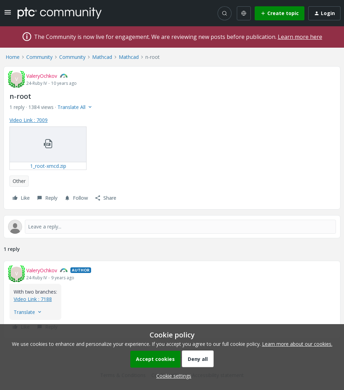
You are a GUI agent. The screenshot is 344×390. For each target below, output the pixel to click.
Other (19, 181)
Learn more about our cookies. (297, 344)
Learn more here (300, 37)
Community (39, 57)
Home (13, 57)
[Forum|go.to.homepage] (60, 13)
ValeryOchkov (41, 76)
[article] (172, 300)
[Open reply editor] (172, 226)
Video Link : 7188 (33, 299)
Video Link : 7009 (28, 120)
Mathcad (102, 57)
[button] (8, 14)
